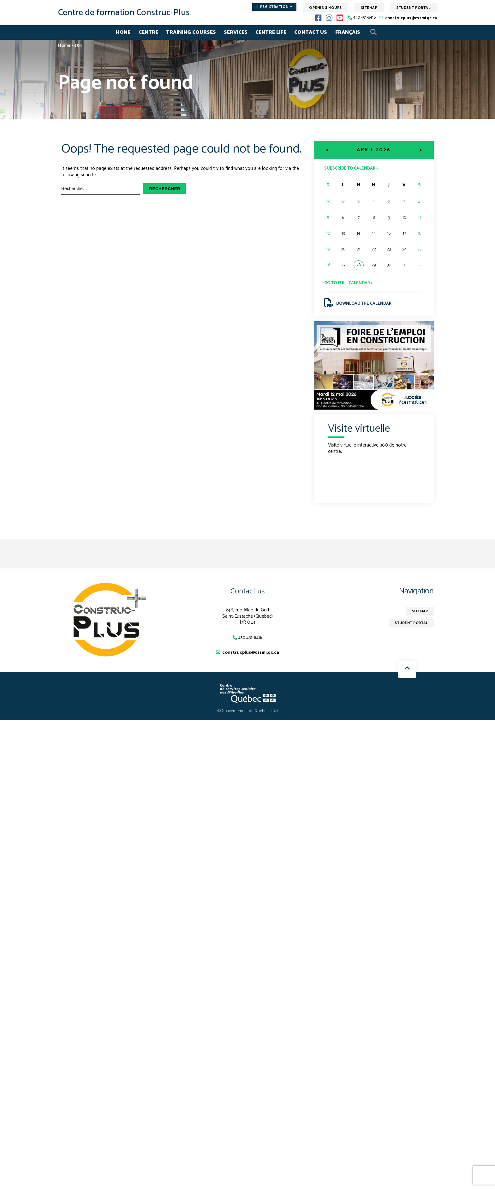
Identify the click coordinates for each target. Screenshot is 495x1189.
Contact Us (310, 32)
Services (236, 32)
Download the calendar (360, 304)
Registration (274, 7)
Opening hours (325, 8)
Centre (148, 32)
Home (123, 32)
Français (347, 32)
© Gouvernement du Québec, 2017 (247, 714)
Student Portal (413, 8)
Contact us (247, 593)
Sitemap (369, 8)
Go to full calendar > (350, 283)
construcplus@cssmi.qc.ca (411, 18)
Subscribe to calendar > (353, 168)
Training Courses (191, 32)
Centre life (270, 32)
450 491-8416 (364, 17)
